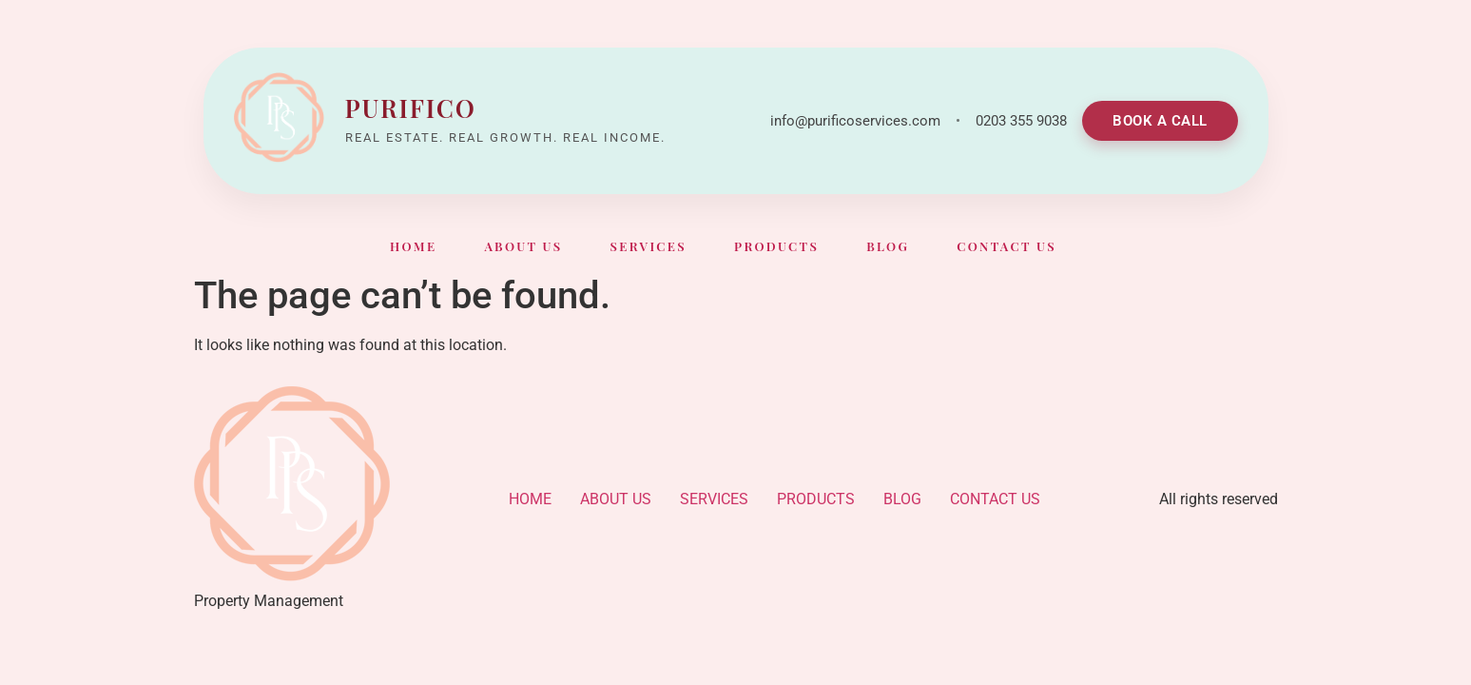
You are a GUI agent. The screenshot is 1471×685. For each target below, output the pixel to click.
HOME (413, 246)
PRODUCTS (776, 246)
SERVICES (648, 246)
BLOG (887, 246)
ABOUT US (523, 246)
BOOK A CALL (1160, 120)
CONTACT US (1006, 246)
